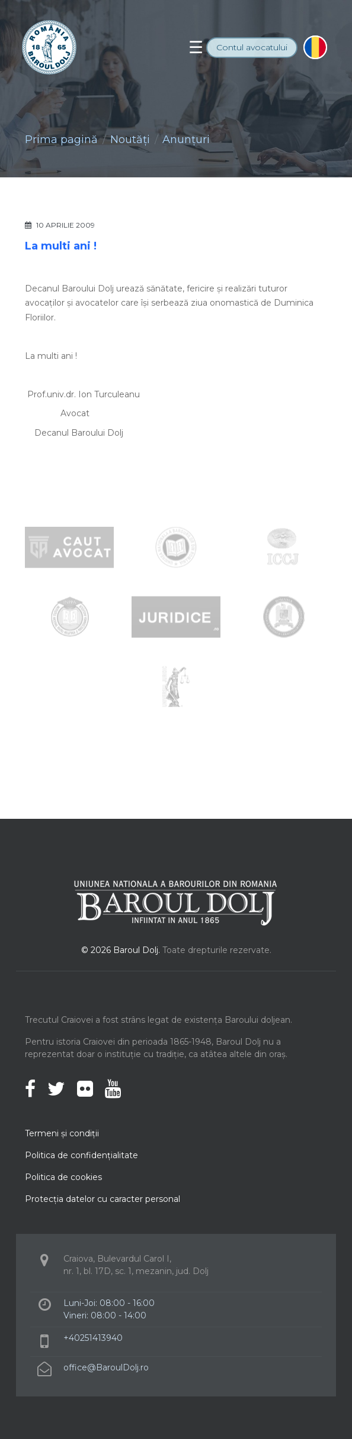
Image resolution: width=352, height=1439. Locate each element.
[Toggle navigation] (195, 47)
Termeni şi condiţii (62, 1133)
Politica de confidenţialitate (81, 1155)
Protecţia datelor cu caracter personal (102, 1199)
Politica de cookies (63, 1177)
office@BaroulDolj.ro (106, 1367)
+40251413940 (93, 1338)
